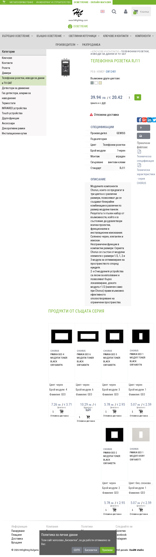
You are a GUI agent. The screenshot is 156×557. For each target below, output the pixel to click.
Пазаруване (18, 530)
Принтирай (144, 137)
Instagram (121, 538)
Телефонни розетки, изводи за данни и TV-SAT (23, 80)
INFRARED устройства (14, 108)
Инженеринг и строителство (53, 2)
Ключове (7, 57)
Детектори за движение (15, 88)
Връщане (16, 542)
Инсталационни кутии (14, 133)
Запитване (144, 128)
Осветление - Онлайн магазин (92, 2)
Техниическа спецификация (145, 156)
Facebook (121, 534)
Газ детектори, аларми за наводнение (16, 96)
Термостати (8, 103)
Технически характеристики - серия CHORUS (146, 174)
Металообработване (21, 2)
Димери (6, 73)
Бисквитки (91, 550)
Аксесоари (8, 123)
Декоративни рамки (13, 128)
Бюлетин (121, 530)
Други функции (10, 118)
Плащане (16, 534)
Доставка (17, 538)
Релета (6, 67)
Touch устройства (12, 113)
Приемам (107, 550)
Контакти (7, 62)
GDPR (77, 550)
